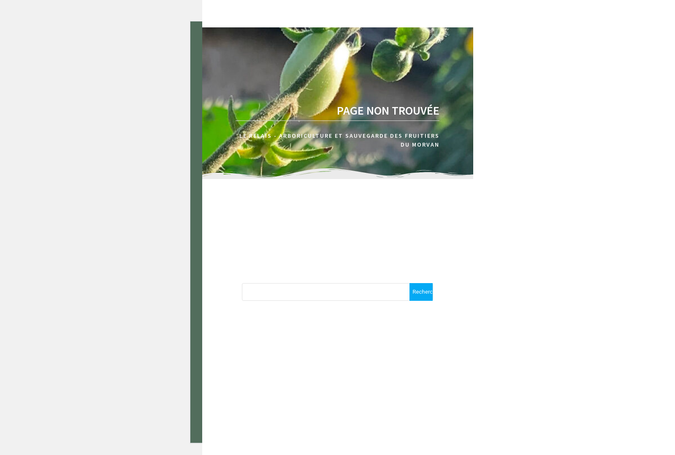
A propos (643, 50)
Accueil (589, 50)
